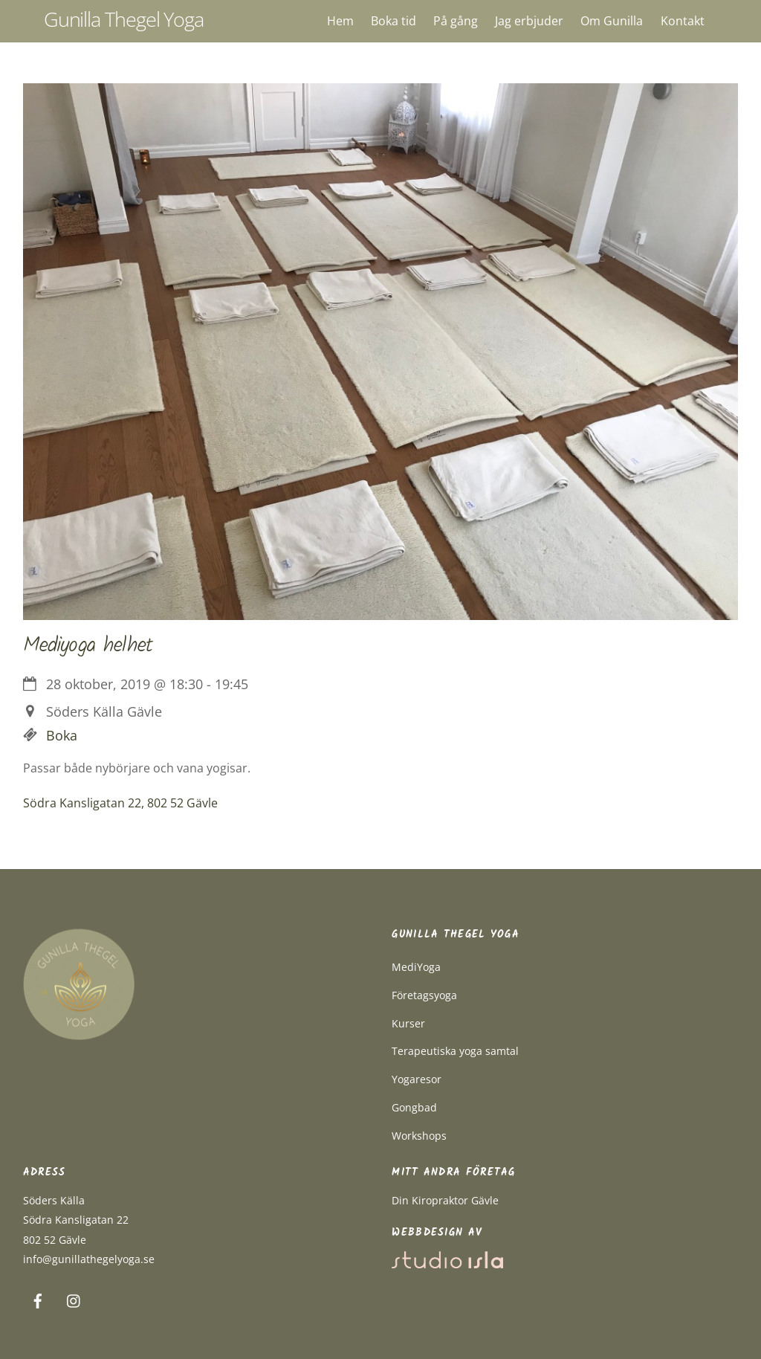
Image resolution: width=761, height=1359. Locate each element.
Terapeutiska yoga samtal (455, 1051)
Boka (61, 735)
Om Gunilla (611, 21)
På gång (455, 21)
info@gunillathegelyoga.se (89, 1259)
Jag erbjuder (529, 21)
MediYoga (416, 967)
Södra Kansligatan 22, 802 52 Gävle (120, 803)
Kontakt (683, 21)
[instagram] (74, 1299)
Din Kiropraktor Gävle (445, 1200)
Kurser (408, 1023)
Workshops (419, 1136)
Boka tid (393, 21)
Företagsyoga (424, 995)
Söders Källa (54, 1200)
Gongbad (414, 1107)
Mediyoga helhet (87, 645)
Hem (340, 21)
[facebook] (38, 1299)
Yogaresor (416, 1079)
